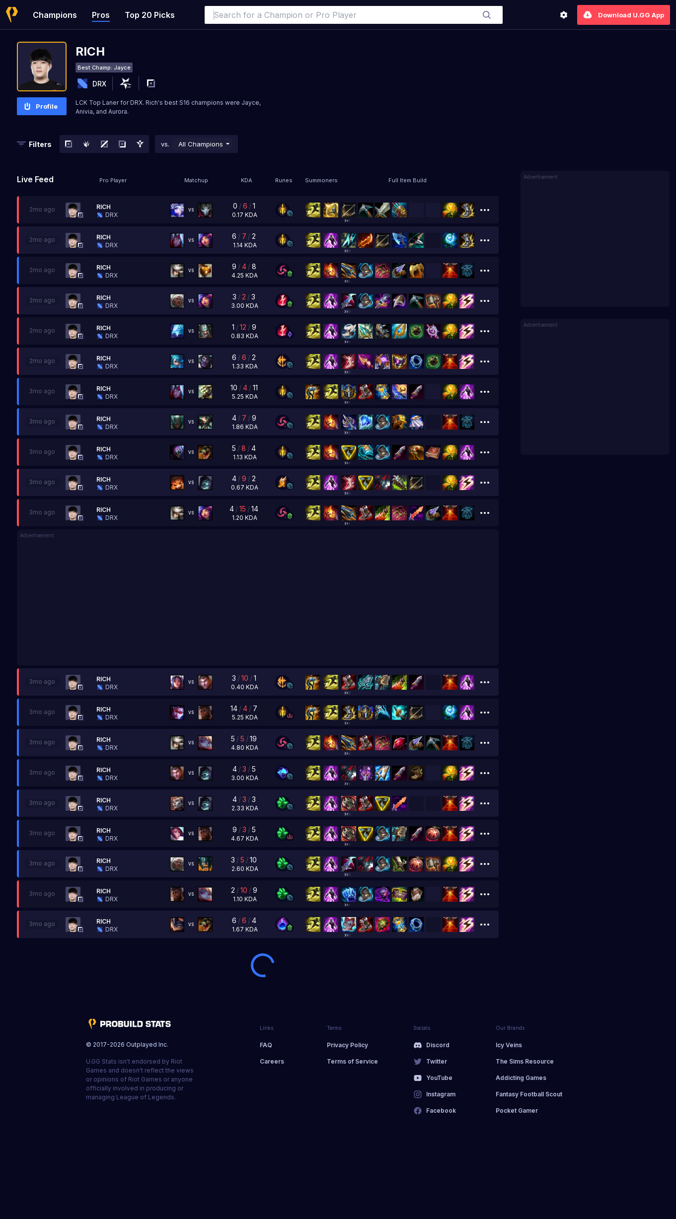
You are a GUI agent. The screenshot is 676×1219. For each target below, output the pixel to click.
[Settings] (563, 14)
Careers (272, 1061)
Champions (55, 15)
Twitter (436, 1061)
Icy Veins (509, 1045)
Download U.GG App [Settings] (623, 14)
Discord (438, 1045)
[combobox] (354, 15)
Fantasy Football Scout (529, 1094)
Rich (103, 207)
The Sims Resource (525, 1061)
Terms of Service (352, 1061)
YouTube (439, 1077)
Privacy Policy (347, 1045)
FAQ (266, 1045)
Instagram (440, 1094)
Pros (101, 15)
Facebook (441, 1110)
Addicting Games (521, 1077)
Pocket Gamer (517, 1110)
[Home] (12, 14)
